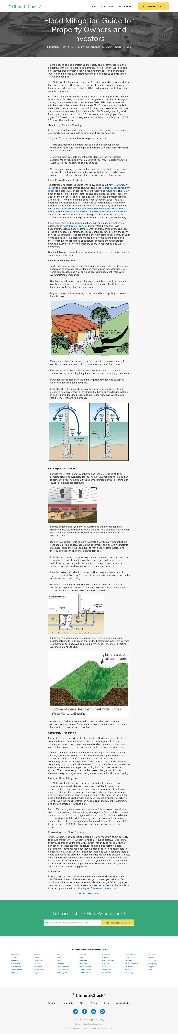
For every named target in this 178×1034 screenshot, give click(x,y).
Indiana (105, 958)
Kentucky (14, 961)
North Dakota (85, 967)
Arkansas (60, 955)
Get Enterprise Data (153, 6)
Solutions (52, 1003)
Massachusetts (108, 961)
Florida (14, 958)
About (94, 6)
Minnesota (152, 961)
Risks (111, 6)
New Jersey (152, 964)
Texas (127, 969)
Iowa (127, 958)
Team (94, 1003)
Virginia (37, 972)
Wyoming (129, 972)
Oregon (151, 967)
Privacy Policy (98, 1020)
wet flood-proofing (75, 225)
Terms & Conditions (82, 1020)
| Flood (127, 46)
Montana (60, 964)
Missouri (37, 964)
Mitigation (53, 46)
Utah (150, 969)
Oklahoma (129, 967)
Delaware (152, 955)
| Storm (118, 46)
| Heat (63, 46)
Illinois (81, 958)
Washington (62, 972)
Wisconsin (106, 972)
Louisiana (38, 961)
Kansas (151, 958)
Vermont (14, 972)
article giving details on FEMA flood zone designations (96, 211)
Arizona (37, 955)
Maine (59, 961)
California (83, 955)
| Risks (89, 893)
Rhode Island (39, 969)
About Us (68, 1003)
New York (38, 967)
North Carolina (63, 967)
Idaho (59, 958)
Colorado (106, 955)
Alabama (15, 955)
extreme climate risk (104, 888)
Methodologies (125, 6)
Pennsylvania (16, 969)
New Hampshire (131, 964)
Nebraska (83, 964)
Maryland (83, 961)
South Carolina (63, 969)
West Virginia (84, 972)
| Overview (107, 46)
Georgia (37, 958)
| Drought (79, 46)
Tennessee (106, 969)
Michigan (128, 961)
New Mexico (16, 967)
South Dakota (85, 969)
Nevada (105, 964)
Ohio (104, 967)
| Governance (93, 46)
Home (82, 893)
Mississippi (15, 964)
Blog (103, 6)
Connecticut (130, 955)
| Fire (70, 46)
